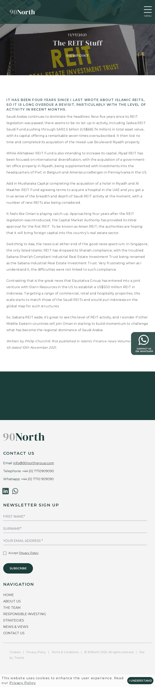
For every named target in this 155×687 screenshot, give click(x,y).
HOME (8, 595)
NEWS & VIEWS (15, 627)
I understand (140, 680)
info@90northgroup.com (33, 463)
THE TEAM (12, 608)
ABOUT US (12, 601)
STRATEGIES (13, 620)
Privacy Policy (29, 553)
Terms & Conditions (65, 652)
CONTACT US (14, 633)
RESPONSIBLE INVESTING (24, 614)
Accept (21, 553)
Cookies (15, 652)
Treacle (19, 658)
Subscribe (18, 568)
